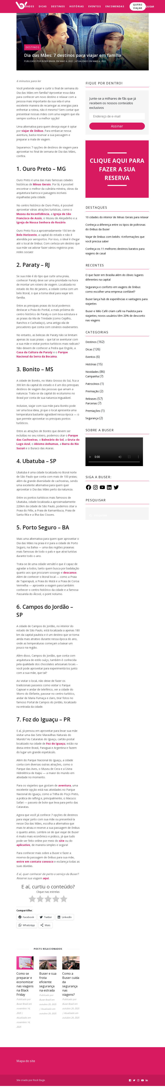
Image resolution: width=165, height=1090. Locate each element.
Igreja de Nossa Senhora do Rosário (41, 222)
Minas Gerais (42, 184)
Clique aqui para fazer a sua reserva (117, 169)
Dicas (43, 6)
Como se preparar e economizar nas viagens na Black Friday (25, 984)
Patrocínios (92, 384)
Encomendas (114, 6)
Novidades (26, 6)
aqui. (46, 878)
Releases (91, 399)
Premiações (92, 411)
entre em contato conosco (34, 861)
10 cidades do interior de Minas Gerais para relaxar (117, 217)
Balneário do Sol (53, 439)
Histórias (76, 6)
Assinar (117, 126)
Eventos (94, 6)
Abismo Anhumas (46, 444)
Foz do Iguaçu (55, 743)
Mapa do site (25, 1061)
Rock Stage (39, 1080)
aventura (64, 785)
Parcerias (91, 403)
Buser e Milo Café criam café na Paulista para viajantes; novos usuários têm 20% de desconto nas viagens (115, 315)
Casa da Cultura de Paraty (34, 352)
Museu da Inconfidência (32, 214)
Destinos (58, 6)
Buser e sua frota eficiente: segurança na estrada (47, 981)
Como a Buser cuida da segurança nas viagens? (70, 984)
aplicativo (23, 845)
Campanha (92, 376)
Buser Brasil (49, 61)
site (61, 841)
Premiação (92, 391)
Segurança (92, 418)
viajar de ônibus (32, 131)
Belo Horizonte (26, 235)
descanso (69, 572)
